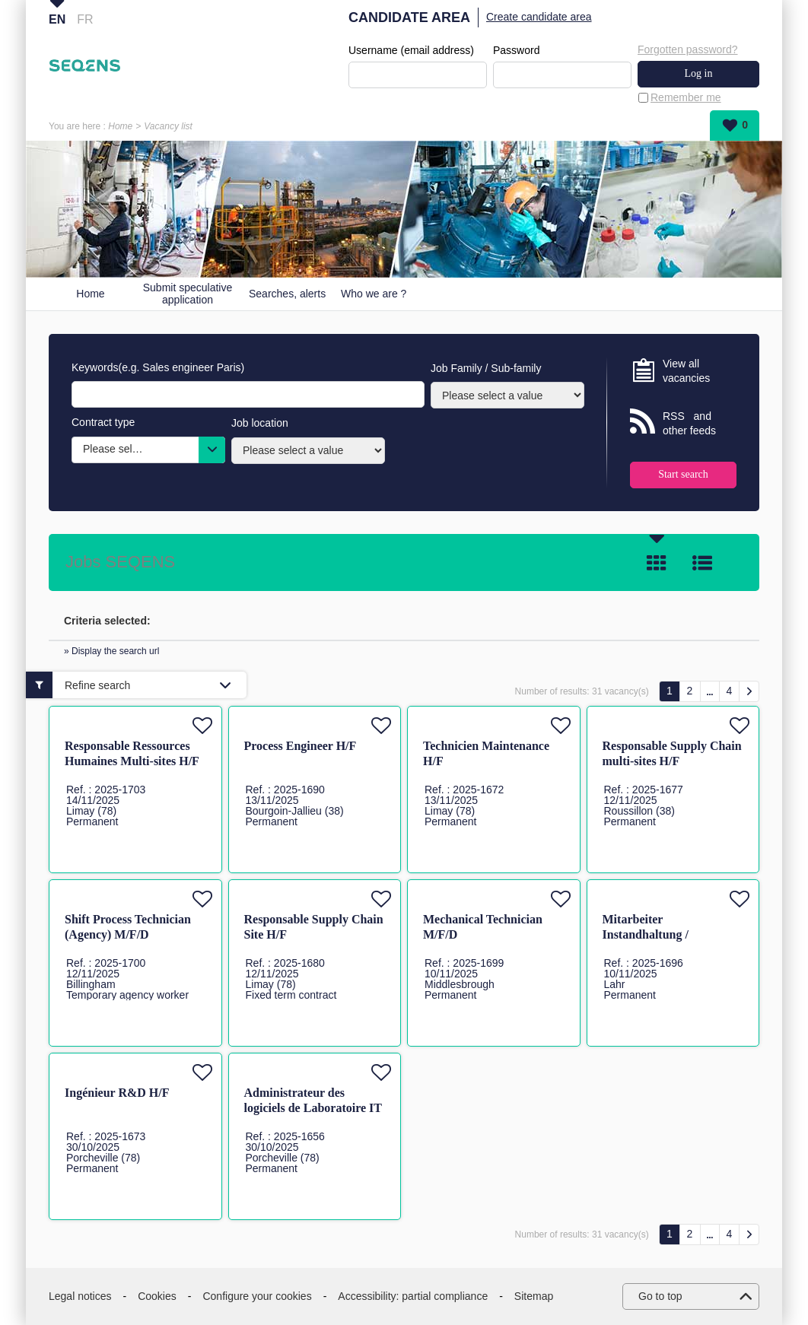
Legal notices (80, 1296)
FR (85, 19)
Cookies (157, 1296)
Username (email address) (411, 50)
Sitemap (533, 1296)
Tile (656, 563)
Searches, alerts (287, 294)
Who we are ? (373, 294)
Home (120, 126)
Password (516, 50)
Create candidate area (539, 17)
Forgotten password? (688, 49)
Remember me (686, 97)
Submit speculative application (188, 294)
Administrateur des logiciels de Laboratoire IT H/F (313, 1108)
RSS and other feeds (689, 423)
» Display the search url (111, 651)
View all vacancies (686, 371)
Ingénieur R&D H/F (117, 1092)
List (702, 563)
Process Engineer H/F (300, 745)
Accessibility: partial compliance (413, 1296)
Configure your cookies (256, 1296)
